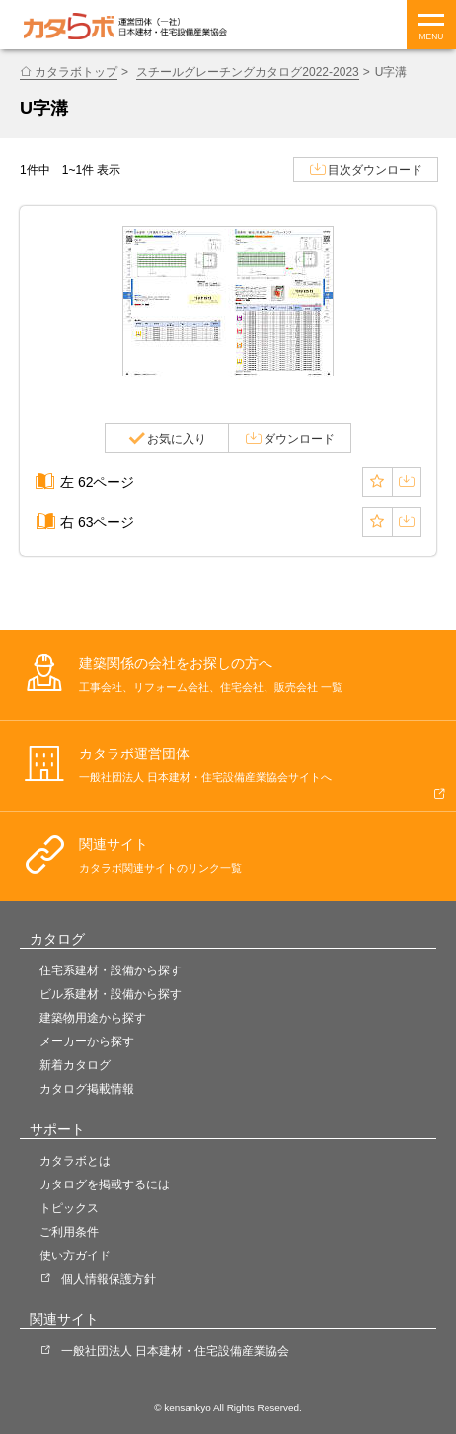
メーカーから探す (86, 1041)
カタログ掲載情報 (86, 1089)
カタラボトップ (76, 72)
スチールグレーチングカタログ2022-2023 (247, 72)
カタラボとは (75, 1161)
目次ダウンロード (375, 170)
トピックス (69, 1208)
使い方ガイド (75, 1255)
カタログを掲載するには (104, 1184)
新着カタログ (75, 1065)
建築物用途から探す (92, 1018)
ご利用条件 (69, 1232)
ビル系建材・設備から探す (110, 994)
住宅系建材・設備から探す (110, 970)
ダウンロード (299, 439)
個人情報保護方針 (108, 1279)
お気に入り (176, 439)
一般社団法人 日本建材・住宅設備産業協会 (175, 1351)
